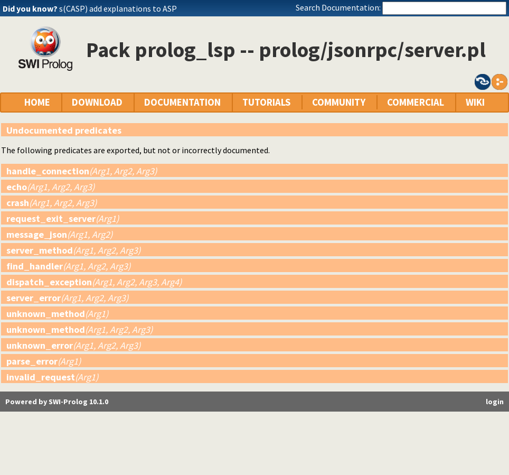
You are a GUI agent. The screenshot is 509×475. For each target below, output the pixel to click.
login (495, 401)
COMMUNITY (338, 102)
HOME (37, 102)
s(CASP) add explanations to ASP (118, 8)
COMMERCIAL (415, 102)
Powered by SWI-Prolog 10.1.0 (56, 401)
